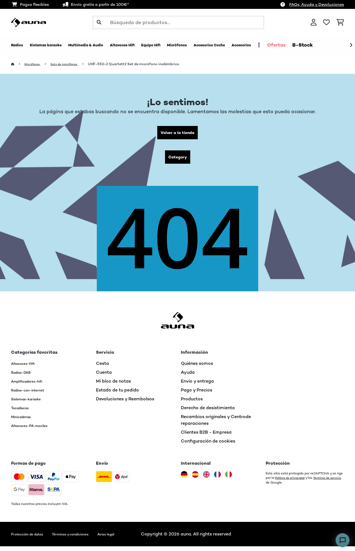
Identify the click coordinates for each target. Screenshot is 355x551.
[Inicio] (18, 64)
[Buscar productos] (178, 22)
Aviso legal (132, 539)
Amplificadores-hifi (32, 386)
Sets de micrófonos (73, 64)
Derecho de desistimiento (208, 412)
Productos (192, 403)
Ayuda (188, 377)
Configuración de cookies (208, 446)
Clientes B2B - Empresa (206, 437)
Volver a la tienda (177, 133)
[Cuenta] (313, 22)
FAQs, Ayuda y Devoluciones (316, 4)
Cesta (102, 368)
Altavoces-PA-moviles (35, 430)
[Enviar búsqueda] (99, 22)
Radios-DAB (24, 377)
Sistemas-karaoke (30, 403)
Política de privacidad (292, 482)
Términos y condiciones (87, 539)
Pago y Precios (196, 395)
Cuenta (104, 377)
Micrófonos (35, 64)
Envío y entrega (197, 386)
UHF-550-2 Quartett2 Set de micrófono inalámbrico (146, 64)
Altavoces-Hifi (26, 368)
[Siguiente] (351, 45)
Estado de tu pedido (117, 395)
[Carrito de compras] (340, 22)
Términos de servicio (282, 487)
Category (177, 160)
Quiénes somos (197, 368)
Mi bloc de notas (113, 386)
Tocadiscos (23, 412)
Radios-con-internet (33, 395)
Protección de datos (32, 539)
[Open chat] (342, 540)
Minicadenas (24, 421)
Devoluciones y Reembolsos (125, 403)
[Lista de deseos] (326, 22)
